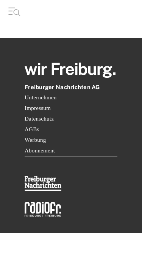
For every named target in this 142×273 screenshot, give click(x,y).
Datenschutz (39, 119)
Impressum (38, 108)
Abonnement (40, 150)
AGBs (32, 129)
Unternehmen (41, 97)
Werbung (35, 140)
